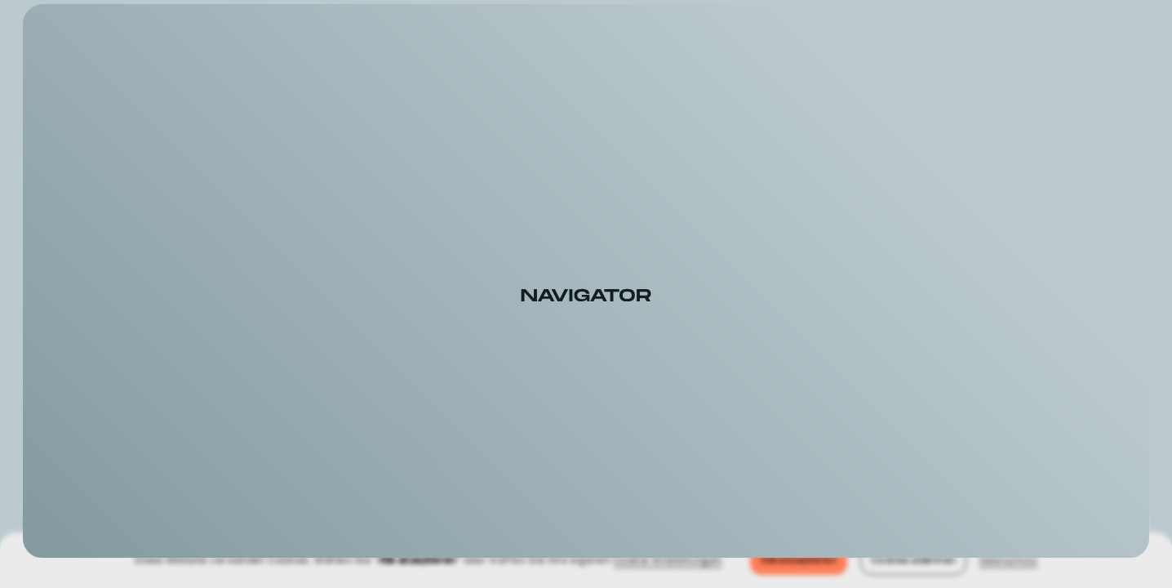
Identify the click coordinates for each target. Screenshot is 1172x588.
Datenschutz (1008, 560)
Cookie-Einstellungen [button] (667, 559)
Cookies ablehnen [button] (914, 560)
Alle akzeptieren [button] (799, 560)
